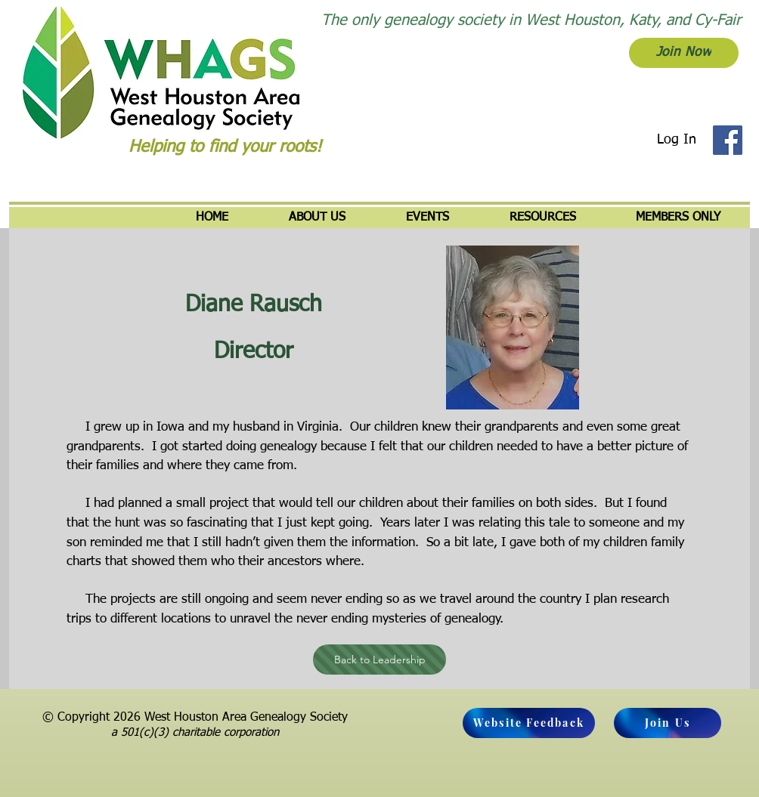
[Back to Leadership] (379, 659)
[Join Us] (667, 723)
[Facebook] (727, 140)
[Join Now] (684, 53)
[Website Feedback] (529, 723)
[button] (317, 218)
